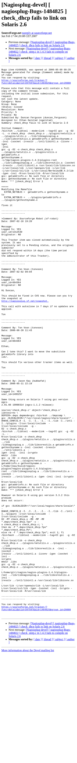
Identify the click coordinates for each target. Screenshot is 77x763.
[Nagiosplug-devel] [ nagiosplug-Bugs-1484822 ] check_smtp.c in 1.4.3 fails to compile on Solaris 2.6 (40, 51)
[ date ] (38, 58)
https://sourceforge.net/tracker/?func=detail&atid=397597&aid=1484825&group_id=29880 (36, 84)
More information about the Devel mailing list (27, 759)
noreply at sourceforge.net (37, 32)
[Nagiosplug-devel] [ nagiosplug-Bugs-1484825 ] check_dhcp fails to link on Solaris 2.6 (42, 44)
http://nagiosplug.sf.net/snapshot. (25, 347)
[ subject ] (59, 58)
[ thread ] (47, 58)
